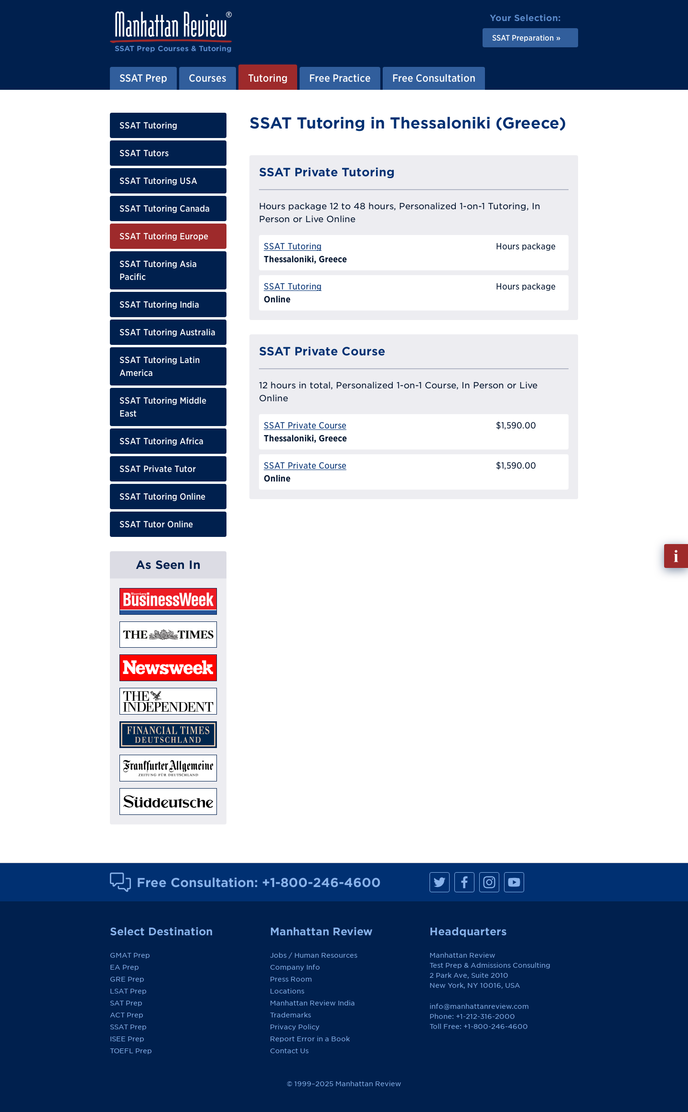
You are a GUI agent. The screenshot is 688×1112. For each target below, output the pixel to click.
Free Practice (340, 78)
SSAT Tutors (144, 153)
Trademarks (290, 1015)
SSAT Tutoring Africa (161, 441)
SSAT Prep (143, 78)
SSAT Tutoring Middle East (162, 407)
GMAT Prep (130, 955)
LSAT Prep (128, 991)
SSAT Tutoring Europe (163, 236)
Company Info (295, 967)
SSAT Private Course (305, 425)
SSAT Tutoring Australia (167, 332)
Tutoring (268, 78)
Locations (287, 991)
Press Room (291, 979)
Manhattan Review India (312, 1003)
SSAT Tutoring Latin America (159, 366)
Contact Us (289, 1051)
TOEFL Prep (131, 1051)
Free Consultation (433, 78)
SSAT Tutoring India (159, 304)
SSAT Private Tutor (157, 469)
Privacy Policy (295, 1027)
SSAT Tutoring (148, 125)
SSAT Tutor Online (156, 524)
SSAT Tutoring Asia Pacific (158, 270)
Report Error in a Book (310, 1039)
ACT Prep (126, 1015)
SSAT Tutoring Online (162, 497)
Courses (207, 78)
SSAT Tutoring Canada (164, 208)
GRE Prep (127, 979)
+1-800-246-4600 (321, 882)
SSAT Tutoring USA (158, 181)
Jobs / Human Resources (313, 955)
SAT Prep (126, 1003)
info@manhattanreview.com (479, 1006)
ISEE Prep (127, 1039)
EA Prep (124, 967)
